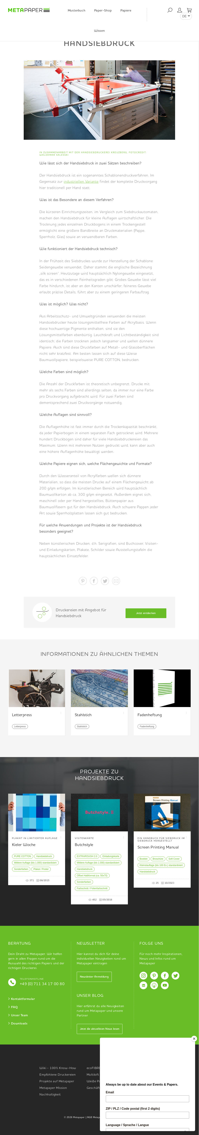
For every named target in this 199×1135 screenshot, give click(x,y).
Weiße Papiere (97, 1081)
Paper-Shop (103, 10)
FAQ (14, 1007)
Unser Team (19, 1015)
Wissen (99, 31)
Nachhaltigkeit (50, 1094)
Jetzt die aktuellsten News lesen (100, 1029)
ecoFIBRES (95, 1068)
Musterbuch (77, 10)
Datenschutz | (114, 1117)
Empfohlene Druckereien (57, 1074)
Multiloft (93, 1074)
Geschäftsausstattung (103, 1088)
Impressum (129, 1117)
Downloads (19, 1023)
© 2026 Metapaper (74, 1117)
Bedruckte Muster (147, 1074)
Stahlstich (82, 726)
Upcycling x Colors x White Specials (154, 1084)
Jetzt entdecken (146, 613)
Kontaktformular (23, 999)
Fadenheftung (147, 726)
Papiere (125, 10)
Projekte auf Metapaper (56, 1081)
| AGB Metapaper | (96, 1117)
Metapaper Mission (53, 1088)
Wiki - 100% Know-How (57, 1068)
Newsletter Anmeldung (94, 976)
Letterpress (20, 726)
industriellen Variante (81, 182)
